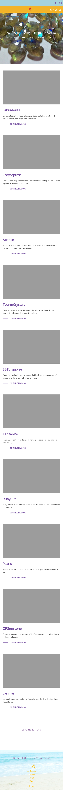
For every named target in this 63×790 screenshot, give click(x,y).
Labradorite (11, 110)
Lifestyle (37, 33)
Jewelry (26, 33)
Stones (22, 38)
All (8, 33)
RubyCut (9, 499)
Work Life (53, 38)
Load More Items (31, 730)
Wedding (42, 38)
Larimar (8, 693)
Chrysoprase (12, 175)
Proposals (10, 38)
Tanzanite (10, 434)
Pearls (7, 563)
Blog (31, 781)
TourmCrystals (14, 304)
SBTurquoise (12, 369)
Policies (31, 774)
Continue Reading (17, 124)
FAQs (31, 777)
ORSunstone (12, 628)
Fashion (16, 33)
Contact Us (31, 771)
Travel (32, 38)
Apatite (8, 239)
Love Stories (50, 33)
